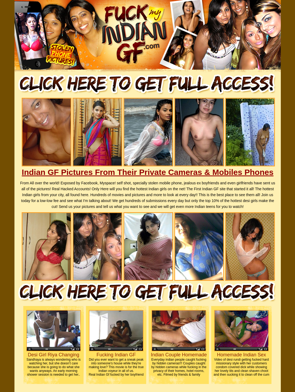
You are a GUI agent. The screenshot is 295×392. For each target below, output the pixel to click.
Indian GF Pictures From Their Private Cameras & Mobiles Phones (147, 172)
